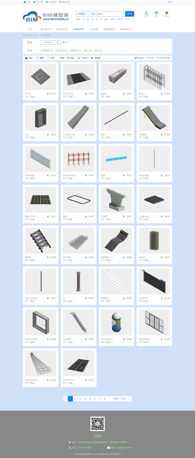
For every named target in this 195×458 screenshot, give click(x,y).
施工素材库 (46, 29)
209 (116, 398)
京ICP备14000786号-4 (84, 454)
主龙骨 (120, 19)
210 (123, 398)
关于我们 (98, 435)
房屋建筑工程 (47, 50)
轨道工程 (98, 50)
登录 (170, 2)
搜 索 (129, 13)
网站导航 (64, 2)
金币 (52, 58)
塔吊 (127, 19)
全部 (31, 58)
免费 (41, 58)
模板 (106, 19)
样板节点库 (62, 29)
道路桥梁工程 (76, 50)
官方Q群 (38, 2)
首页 (30, 29)
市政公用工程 (61, 50)
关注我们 (51, 2)
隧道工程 (88, 50)
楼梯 (113, 19)
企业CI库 (93, 29)
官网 (27, 2)
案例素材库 (109, 29)
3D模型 (82, 13)
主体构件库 (78, 29)
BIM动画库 (125, 29)
